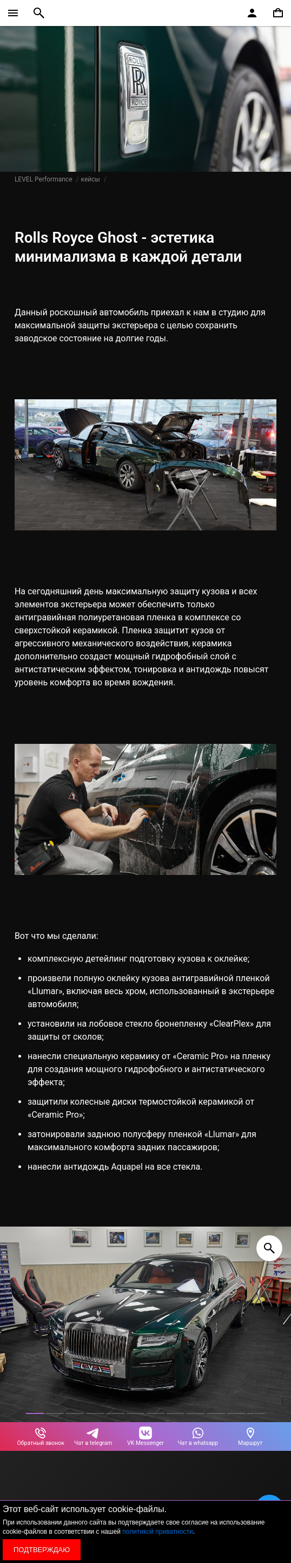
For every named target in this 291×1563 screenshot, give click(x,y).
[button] (35, 1413)
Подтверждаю (42, 1550)
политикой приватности (157, 1531)
